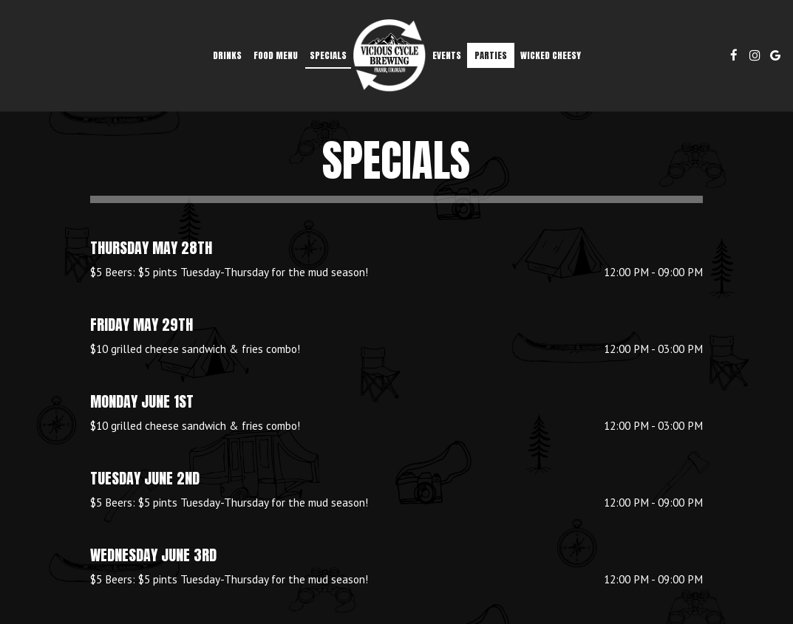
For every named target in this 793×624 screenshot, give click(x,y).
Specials (328, 55)
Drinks (227, 55)
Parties (490, 55)
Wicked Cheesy (550, 55)
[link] (389, 55)
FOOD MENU (275, 55)
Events (446, 55)
